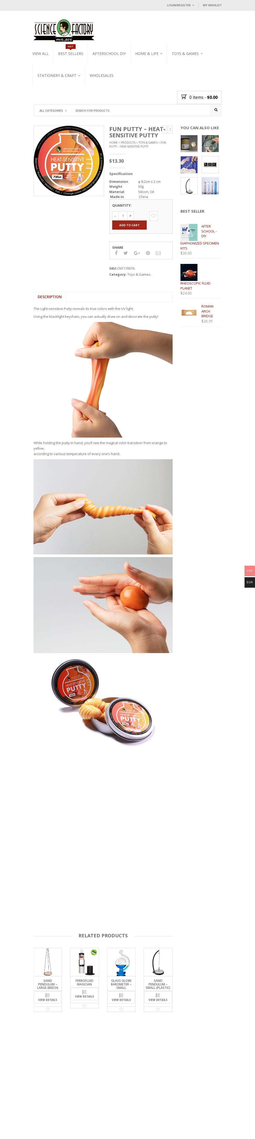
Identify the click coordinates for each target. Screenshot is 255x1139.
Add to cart (129, 225)
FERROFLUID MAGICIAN (84, 983)
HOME (42, 1123)
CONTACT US (104, 1123)
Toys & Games (185, 53)
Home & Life (146, 53)
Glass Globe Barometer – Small (121, 984)
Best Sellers (70, 53)
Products (128, 143)
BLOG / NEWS (81, 1123)
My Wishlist (212, 5)
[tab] (49, 297)
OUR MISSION (59, 1123)
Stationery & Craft (56, 75)
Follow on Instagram (193, 1099)
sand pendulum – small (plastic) (158, 984)
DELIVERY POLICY (49, 1128)
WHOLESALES (102, 75)
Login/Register (179, 5)
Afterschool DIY (109, 53)
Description (50, 296)
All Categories (51, 110)
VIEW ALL (40, 53)
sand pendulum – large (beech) (47, 984)
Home (113, 143)
